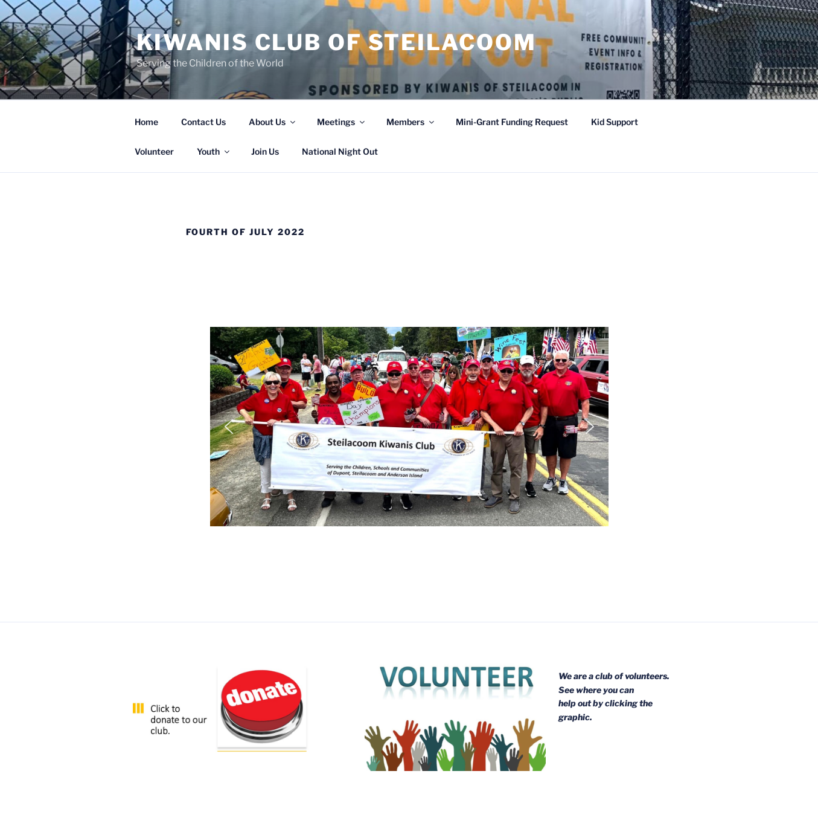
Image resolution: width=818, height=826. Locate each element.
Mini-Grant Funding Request (512, 122)
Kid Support (614, 122)
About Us (273, 122)
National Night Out (340, 151)
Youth (214, 151)
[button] (228, 426)
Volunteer (154, 151)
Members (411, 122)
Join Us (265, 151)
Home (146, 122)
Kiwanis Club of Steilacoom (336, 42)
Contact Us (203, 122)
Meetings (341, 122)
